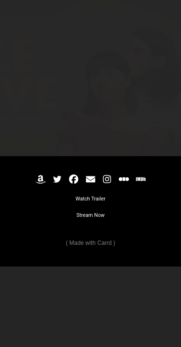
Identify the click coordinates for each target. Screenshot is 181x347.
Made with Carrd (90, 243)
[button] (40, 179)
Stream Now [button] (90, 215)
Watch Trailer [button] (90, 199)
